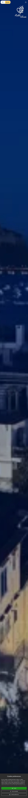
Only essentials (14, 791)
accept (14, 788)
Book (7, 2)
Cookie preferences (14, 794)
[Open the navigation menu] (3, 2)
